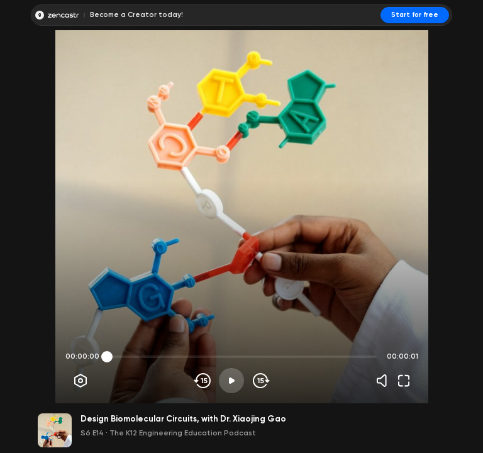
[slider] (107, 356)
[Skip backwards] (202, 380)
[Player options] (80, 381)
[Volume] (385, 380)
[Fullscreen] (403, 380)
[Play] (231, 380)
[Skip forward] (260, 380)
